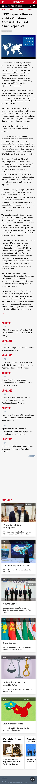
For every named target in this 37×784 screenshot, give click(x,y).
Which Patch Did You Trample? (12, 740)
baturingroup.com (19, 782)
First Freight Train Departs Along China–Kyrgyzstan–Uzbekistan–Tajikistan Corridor (17, 449)
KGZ (6, 6)
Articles (12, 10)
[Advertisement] (18, 479)
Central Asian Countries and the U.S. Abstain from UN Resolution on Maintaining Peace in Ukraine (15, 400)
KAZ (3, 6)
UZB (16, 6)
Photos (30, 10)
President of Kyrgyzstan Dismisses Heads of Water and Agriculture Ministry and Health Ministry (17, 418)
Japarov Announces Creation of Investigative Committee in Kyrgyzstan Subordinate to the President (16, 431)
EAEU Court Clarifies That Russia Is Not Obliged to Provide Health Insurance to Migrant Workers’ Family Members (17, 365)
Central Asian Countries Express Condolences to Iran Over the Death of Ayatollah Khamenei (16, 383)
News (4, 10)
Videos (21, 10)
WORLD (20, 6)
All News (32, 456)
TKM (12, 6)
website (17, 85)
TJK (9, 6)
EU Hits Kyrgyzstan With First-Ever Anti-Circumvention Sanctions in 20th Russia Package (17, 333)
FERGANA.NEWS (18, 2)
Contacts (4, 778)
